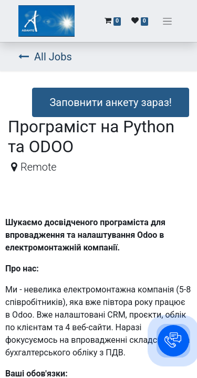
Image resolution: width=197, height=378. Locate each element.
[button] (173, 340)
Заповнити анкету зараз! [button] (110, 102)
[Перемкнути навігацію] (167, 21)
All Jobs (45, 56)
